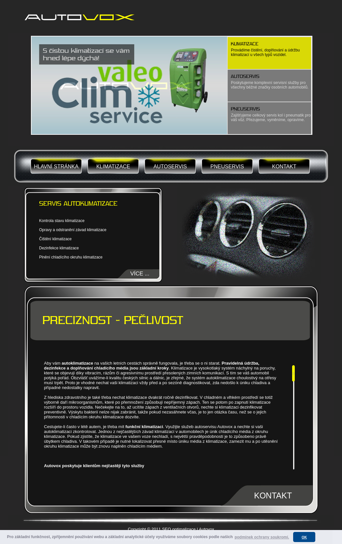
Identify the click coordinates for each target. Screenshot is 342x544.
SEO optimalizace (178, 529)
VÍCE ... (140, 274)
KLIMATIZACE (113, 166)
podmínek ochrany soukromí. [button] (262, 537)
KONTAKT (284, 166)
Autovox (206, 529)
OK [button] (304, 537)
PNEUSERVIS (227, 166)
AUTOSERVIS (170, 166)
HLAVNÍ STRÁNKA (56, 166)
